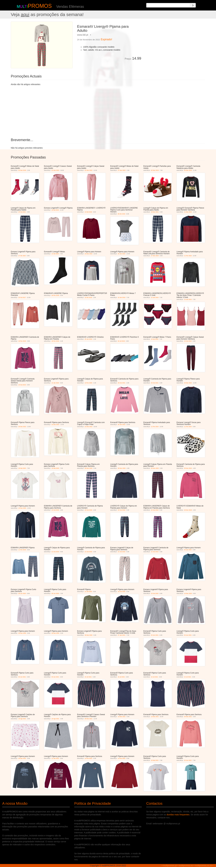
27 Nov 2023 (122, 170)
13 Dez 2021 (122, 716)
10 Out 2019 (188, 341)
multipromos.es (186, 865)
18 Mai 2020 (22, 468)
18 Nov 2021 (155, 212)
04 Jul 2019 (121, 341)
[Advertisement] (174, 43)
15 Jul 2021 (88, 677)
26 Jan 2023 (121, 253)
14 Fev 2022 (88, 758)
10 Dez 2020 (188, 593)
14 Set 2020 (55, 253)
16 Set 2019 (154, 339)
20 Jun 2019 (88, 339)
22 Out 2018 (55, 510)
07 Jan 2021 (121, 635)
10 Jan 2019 (121, 297)
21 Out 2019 (55, 551)
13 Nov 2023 (22, 508)
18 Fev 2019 (22, 341)
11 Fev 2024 (188, 255)
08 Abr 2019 (121, 214)
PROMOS (40, 6)
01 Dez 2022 (55, 170)
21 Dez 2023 (188, 212)
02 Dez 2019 (22, 170)
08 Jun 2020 (22, 593)
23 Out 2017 (22, 297)
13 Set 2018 (88, 212)
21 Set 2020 (88, 591)
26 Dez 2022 (188, 383)
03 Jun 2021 (155, 635)
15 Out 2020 (121, 591)
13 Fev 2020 (88, 383)
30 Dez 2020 (22, 633)
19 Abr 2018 (88, 297)
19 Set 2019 (55, 210)
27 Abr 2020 (22, 255)
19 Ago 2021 (22, 718)
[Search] (193, 5)
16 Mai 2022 (155, 760)
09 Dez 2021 (88, 718)
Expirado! (106, 39)
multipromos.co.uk (203, 865)
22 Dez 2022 (88, 253)
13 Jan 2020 (55, 383)
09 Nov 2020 (88, 468)
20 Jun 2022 (188, 760)
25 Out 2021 (22, 212)
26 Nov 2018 (188, 510)
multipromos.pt (170, 865)
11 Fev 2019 (22, 549)
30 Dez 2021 (188, 716)
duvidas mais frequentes (178, 814)
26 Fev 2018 (55, 295)
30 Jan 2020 (188, 549)
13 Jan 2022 (55, 758)
